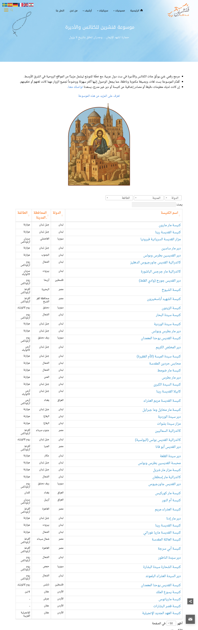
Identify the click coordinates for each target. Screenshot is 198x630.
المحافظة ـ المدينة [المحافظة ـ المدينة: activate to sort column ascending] (57, 213)
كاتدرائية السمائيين (168, 403)
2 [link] (173, 586)
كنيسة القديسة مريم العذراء (162, 375)
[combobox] (173, 197)
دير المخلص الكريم (168, 326)
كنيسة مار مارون (170, 221)
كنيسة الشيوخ (171, 277)
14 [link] (140, 586)
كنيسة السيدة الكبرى (167, 361)
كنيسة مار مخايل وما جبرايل (161, 382)
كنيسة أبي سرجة (169, 508)
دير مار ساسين (171, 242)
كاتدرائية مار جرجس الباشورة (161, 263)
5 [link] (155, 586)
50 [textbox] (171, 572)
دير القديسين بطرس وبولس (162, 248)
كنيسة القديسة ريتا (168, 227)
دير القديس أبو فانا (168, 417)
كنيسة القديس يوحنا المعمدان (161, 319)
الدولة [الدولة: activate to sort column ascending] (90, 213)
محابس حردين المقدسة (165, 340)
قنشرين (179, 625)
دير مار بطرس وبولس (166, 312)
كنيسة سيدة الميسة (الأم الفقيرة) (159, 333)
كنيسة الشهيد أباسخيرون (164, 283)
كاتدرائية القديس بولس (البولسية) (158, 410)
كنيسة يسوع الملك (168, 543)
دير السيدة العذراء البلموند (163, 529)
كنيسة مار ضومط (169, 347)
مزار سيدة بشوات (169, 396)
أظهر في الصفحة (167, 572)
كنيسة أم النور (171, 466)
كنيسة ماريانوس (170, 550)
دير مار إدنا (173, 480)
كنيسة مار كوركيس (168, 459)
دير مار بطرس (171, 354)
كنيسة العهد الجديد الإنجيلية (161, 564)
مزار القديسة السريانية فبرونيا (160, 234)
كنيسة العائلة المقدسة (166, 501)
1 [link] (179, 586)
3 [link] (167, 586)
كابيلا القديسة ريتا (168, 368)
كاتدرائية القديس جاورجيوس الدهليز (155, 256)
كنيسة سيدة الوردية (167, 304)
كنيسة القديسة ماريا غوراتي (162, 494)
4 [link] (161, 586)
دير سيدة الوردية (169, 389)
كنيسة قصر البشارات (167, 557)
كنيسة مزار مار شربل (167, 438)
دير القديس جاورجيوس (164, 452)
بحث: (157, 204)
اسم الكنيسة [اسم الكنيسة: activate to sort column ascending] (169, 213)
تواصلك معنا (76, 87)
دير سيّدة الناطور (169, 515)
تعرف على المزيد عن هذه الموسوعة (99, 96)
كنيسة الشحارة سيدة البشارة (162, 522)
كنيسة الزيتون (171, 291)
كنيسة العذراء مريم (168, 473)
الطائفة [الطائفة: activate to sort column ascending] (31, 213)
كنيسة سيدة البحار (168, 298)
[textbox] (175, 198)
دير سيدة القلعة (170, 424)
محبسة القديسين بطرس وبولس (159, 431)
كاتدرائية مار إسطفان (166, 445)
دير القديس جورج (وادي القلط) (160, 269)
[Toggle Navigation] (6, 10)
